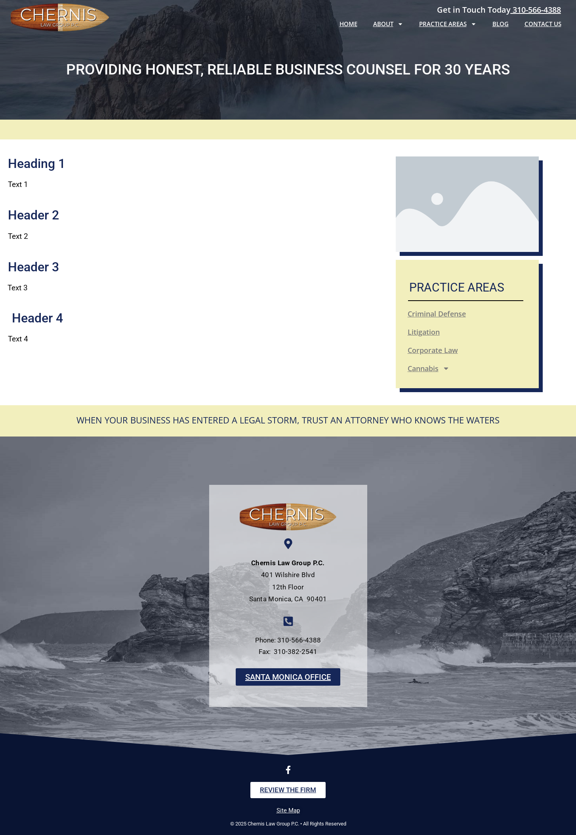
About (388, 24)
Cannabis (429, 368)
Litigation (424, 332)
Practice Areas (448, 24)
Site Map (288, 810)
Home (348, 24)
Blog (500, 24)
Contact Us (543, 24)
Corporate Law (433, 350)
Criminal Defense (437, 313)
